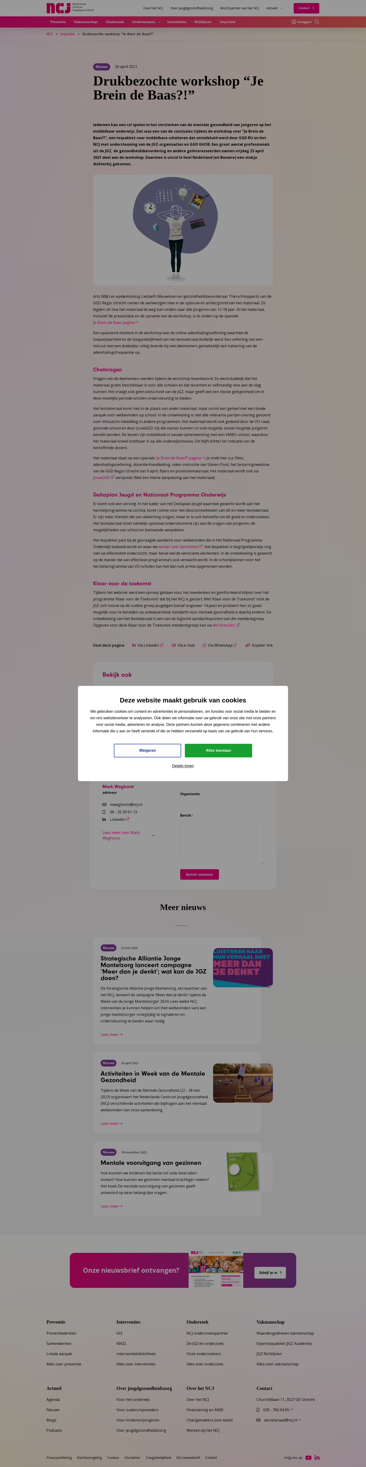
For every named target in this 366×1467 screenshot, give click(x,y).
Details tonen (183, 766)
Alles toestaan (218, 750)
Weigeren (147, 750)
